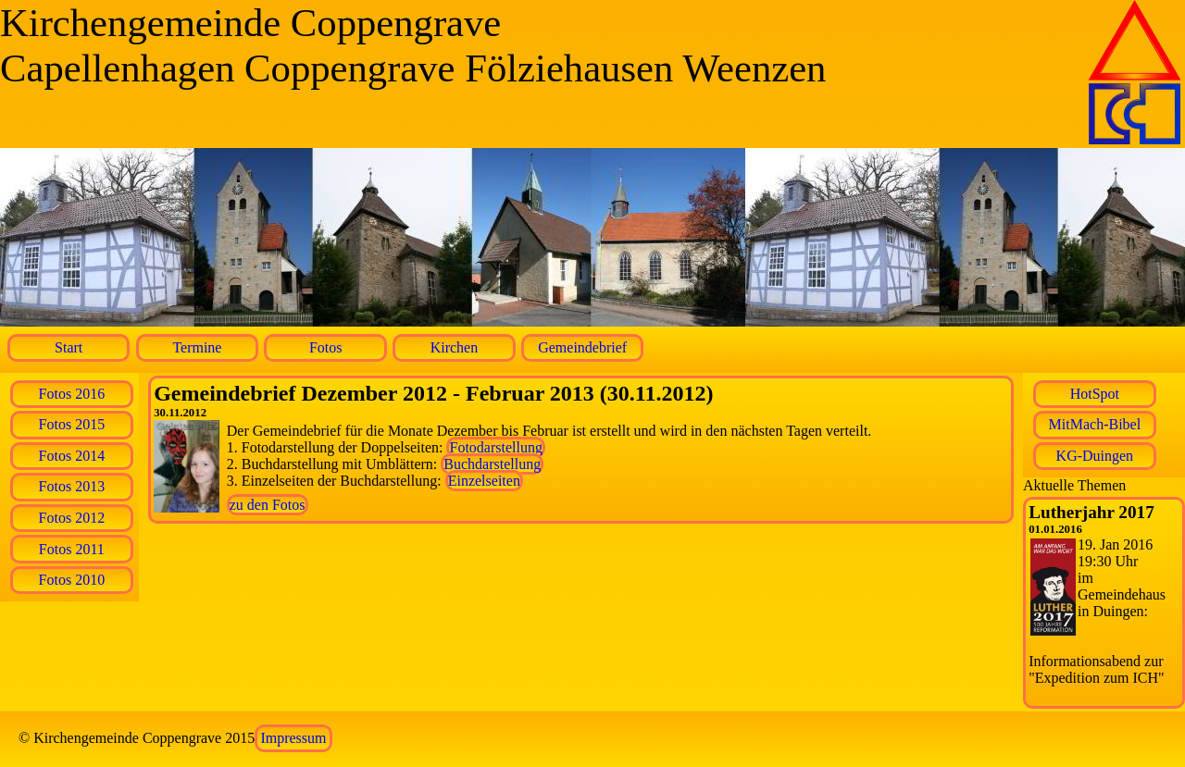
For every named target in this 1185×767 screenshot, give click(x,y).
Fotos (326, 347)
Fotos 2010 (72, 580)
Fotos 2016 (72, 394)
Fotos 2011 (72, 549)
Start (68, 347)
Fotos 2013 (72, 486)
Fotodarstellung (495, 447)
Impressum (293, 738)
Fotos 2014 (72, 456)
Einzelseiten (484, 481)
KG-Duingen (1095, 456)
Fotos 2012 (72, 518)
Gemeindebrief (582, 347)
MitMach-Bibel (1095, 424)
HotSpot (1094, 394)
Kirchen (454, 347)
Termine (196, 347)
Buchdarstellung (492, 464)
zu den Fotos (268, 505)
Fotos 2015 (72, 424)
